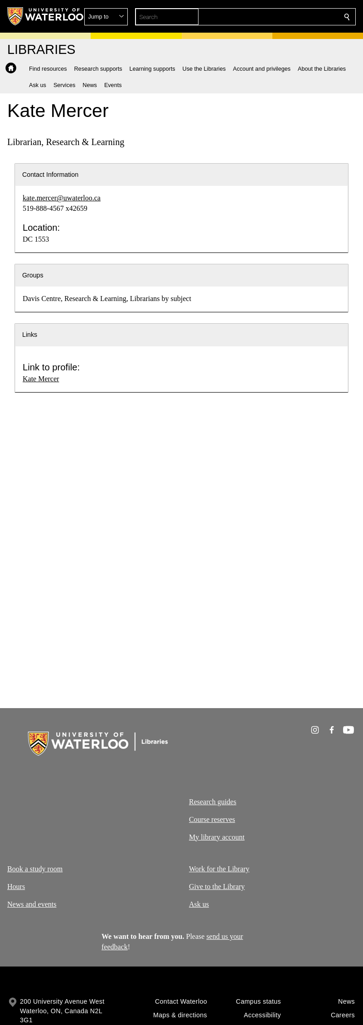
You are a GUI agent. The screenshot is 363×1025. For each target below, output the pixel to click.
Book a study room (35, 869)
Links (29, 334)
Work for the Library (219, 869)
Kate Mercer (41, 379)
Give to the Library (217, 886)
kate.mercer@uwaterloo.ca (62, 198)
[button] (281, 17)
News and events (31, 904)
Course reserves (212, 819)
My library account (217, 837)
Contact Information (50, 174)
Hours (16, 886)
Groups (33, 275)
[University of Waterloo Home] (45, 16)
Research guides (212, 802)
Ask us (199, 904)
